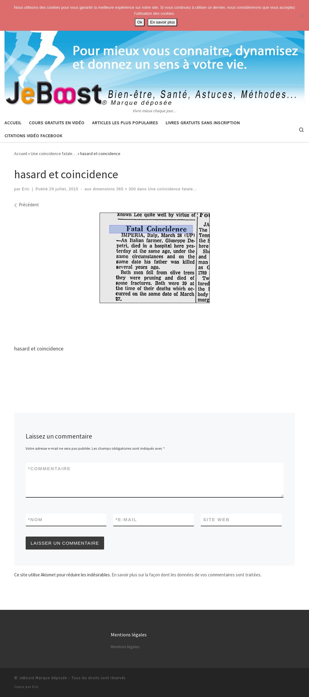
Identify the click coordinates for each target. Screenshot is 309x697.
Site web (216, 519)
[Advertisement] (154, 321)
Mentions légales (125, 646)
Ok (139, 22)
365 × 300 (125, 189)
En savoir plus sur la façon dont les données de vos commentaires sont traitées (186, 575)
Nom (35, 519)
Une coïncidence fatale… (54, 153)
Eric (26, 189)
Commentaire (49, 468)
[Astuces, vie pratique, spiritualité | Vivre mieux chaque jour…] (154, 53)
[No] (301, 15)
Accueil (20, 153)
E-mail (126, 519)
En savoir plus (162, 22)
